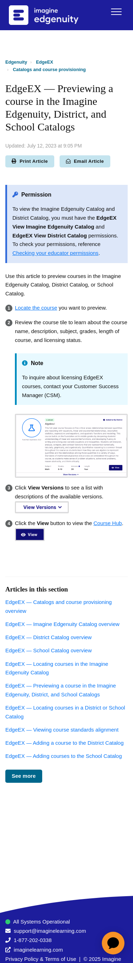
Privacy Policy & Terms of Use (40, 959)
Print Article (30, 161)
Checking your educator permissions (55, 253)
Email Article (85, 161)
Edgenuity (16, 62)
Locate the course (36, 308)
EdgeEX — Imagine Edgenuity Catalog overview (62, 624)
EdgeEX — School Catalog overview (48, 650)
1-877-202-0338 (33, 940)
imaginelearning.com (38, 950)
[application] (113, 943)
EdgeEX (44, 62)
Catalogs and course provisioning (49, 69)
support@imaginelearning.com (50, 931)
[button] (116, 12)
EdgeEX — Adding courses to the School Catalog (63, 756)
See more (24, 776)
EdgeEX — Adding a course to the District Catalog (64, 743)
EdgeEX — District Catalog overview (48, 637)
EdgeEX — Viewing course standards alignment (61, 730)
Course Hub (108, 523)
